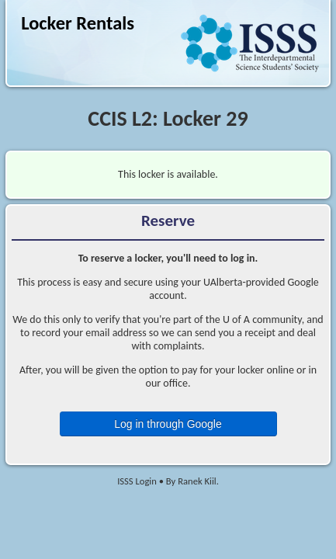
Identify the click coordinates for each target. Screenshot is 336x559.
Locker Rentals (77, 23)
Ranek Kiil (197, 481)
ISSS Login (137, 481)
